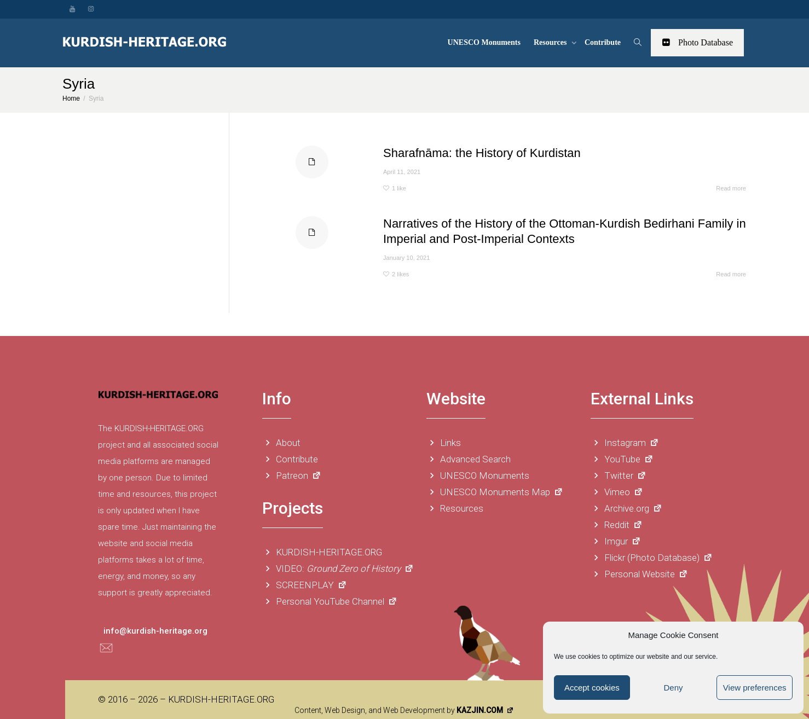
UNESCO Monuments (484, 42)
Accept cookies (592, 687)
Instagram (625, 442)
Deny (673, 687)
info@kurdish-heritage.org (155, 631)
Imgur (616, 541)
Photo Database (697, 42)
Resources (551, 42)
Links (443, 442)
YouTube (622, 459)
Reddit (617, 525)
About (281, 442)
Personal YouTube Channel (329, 601)
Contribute (603, 42)
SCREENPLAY (304, 585)
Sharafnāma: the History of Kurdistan (482, 153)
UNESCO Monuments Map (494, 492)
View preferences (755, 687)
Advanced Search (468, 459)
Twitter (618, 475)
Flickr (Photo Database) (652, 557)
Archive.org (626, 508)
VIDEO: (338, 568)
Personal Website (639, 574)
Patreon (291, 475)
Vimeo (617, 492)
